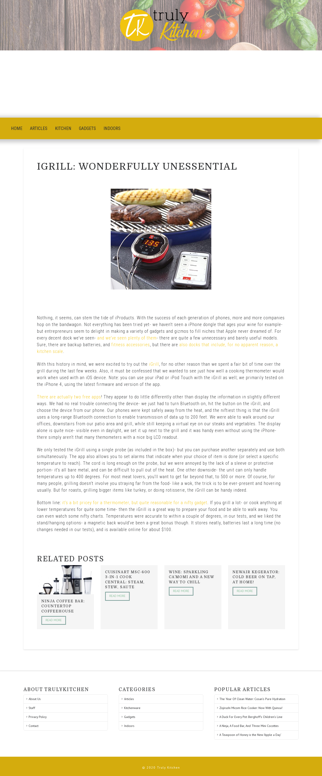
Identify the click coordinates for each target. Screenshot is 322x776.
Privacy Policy (38, 717)
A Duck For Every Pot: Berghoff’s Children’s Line (250, 717)
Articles (129, 699)
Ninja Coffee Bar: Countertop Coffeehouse (63, 606)
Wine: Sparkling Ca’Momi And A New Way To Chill (191, 577)
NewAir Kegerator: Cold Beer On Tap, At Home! (256, 577)
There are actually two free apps (69, 397)
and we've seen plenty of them (127, 338)
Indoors (129, 726)
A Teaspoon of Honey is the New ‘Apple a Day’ (250, 735)
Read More (54, 620)
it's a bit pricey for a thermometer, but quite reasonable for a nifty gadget (134, 502)
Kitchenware (132, 708)
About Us (35, 699)
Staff (32, 708)
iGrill (154, 364)
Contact (33, 726)
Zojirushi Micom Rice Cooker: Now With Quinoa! (250, 708)
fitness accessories (130, 344)
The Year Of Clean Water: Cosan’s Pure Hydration (252, 699)
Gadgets (129, 717)
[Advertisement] (161, 84)
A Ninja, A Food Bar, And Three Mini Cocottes (249, 726)
